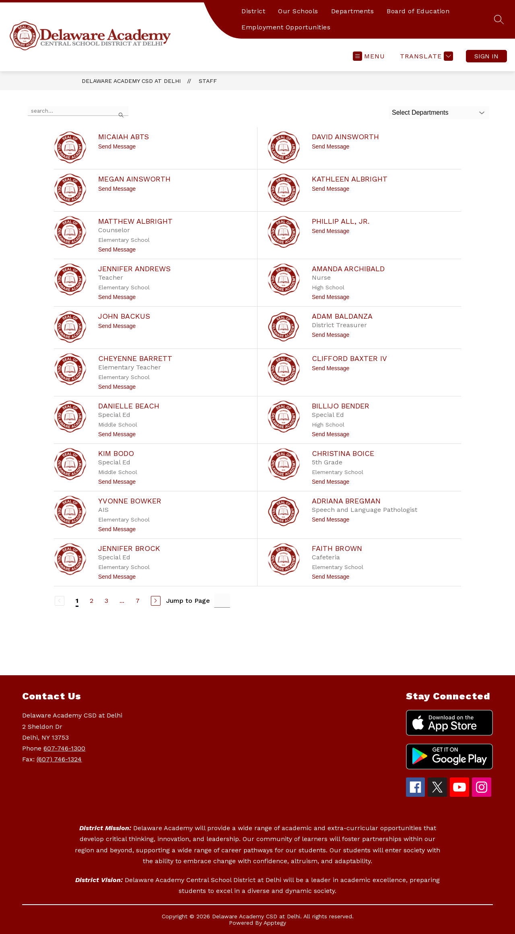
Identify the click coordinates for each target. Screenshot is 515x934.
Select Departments (420, 112)
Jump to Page (188, 600)
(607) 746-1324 (59, 759)
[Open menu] (369, 56)
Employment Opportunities (285, 27)
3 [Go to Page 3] (106, 600)
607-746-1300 (64, 748)
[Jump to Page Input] (222, 601)
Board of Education (418, 11)
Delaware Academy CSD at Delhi (131, 81)
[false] (78, 111)
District (253, 11)
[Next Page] (156, 601)
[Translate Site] (425, 56)
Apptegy (275, 923)
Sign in (486, 56)
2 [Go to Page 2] (91, 600)
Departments (352, 11)
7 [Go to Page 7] (138, 600)
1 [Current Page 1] (77, 600)
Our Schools (298, 11)
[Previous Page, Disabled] (59, 601)
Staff (208, 81)
